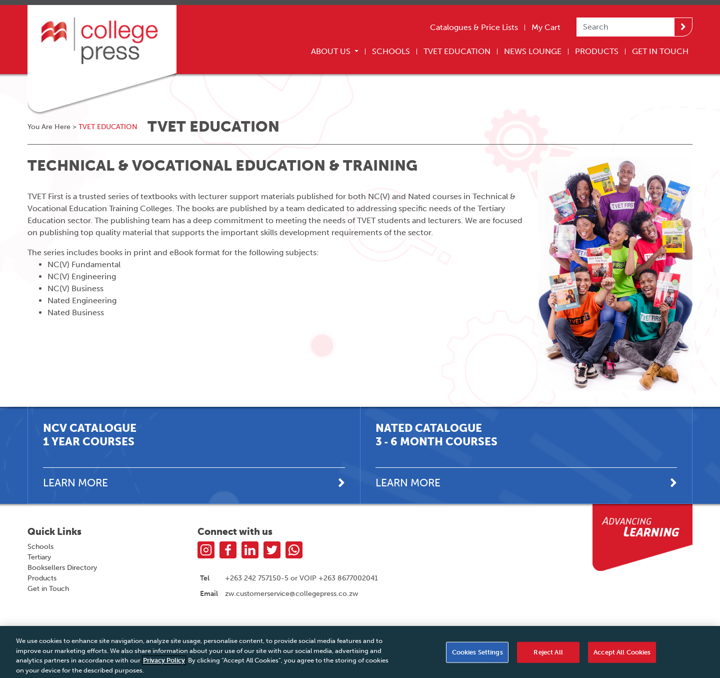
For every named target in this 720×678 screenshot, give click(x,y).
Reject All (548, 655)
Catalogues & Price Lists (474, 27)
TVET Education (457, 51)
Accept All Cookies (622, 655)
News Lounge (533, 51)
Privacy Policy (164, 663)
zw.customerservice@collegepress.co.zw (291, 593)
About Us (331, 51)
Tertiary (39, 557)
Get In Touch (660, 51)
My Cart (546, 27)
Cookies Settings (477, 655)
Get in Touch (48, 588)
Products (596, 51)
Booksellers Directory (62, 567)
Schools (391, 51)
